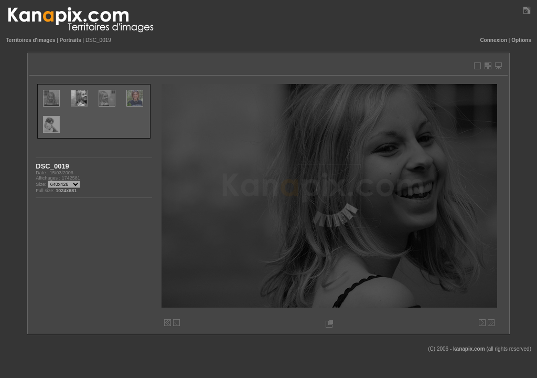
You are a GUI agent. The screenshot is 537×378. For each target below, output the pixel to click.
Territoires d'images (30, 40)
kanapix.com (469, 349)
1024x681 (66, 190)
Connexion (493, 40)
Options (521, 40)
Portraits (70, 40)
